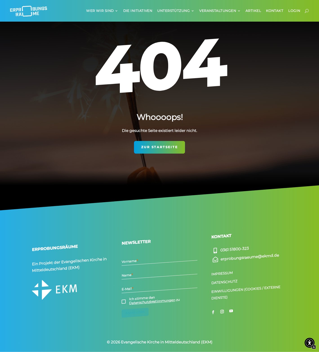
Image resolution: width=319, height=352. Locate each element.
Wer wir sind (100, 11)
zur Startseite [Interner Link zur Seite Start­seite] (159, 147)
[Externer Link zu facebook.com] (213, 312)
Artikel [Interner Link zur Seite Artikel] (253, 11)
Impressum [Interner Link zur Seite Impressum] (222, 274)
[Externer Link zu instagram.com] (222, 311)
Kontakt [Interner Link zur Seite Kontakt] (274, 11)
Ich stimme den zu (154, 300)
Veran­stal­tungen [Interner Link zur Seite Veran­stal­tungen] (217, 11)
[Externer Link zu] (230, 249)
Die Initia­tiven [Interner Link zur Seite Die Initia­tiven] (137, 11)
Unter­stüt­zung (173, 11)
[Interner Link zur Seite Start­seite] (28, 11)
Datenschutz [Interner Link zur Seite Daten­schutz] (224, 282)
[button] (310, 344)
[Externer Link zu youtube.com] (231, 311)
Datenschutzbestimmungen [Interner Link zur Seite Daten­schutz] (152, 301)
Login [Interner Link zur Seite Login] (294, 11)
